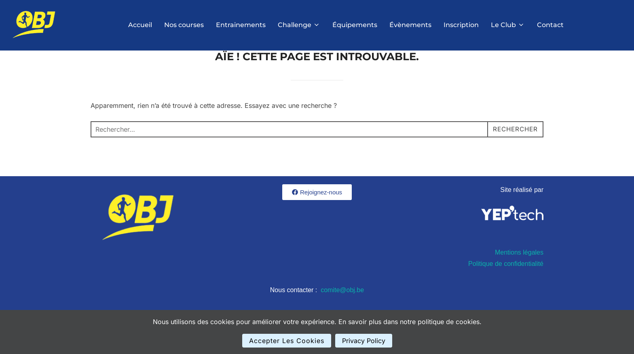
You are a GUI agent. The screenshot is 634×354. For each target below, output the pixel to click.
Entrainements (241, 25)
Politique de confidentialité (505, 284)
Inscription (461, 25)
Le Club (508, 25)
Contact (550, 25)
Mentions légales (519, 273)
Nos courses (184, 25)
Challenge (299, 25)
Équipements (354, 25)
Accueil (140, 25)
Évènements (410, 25)
